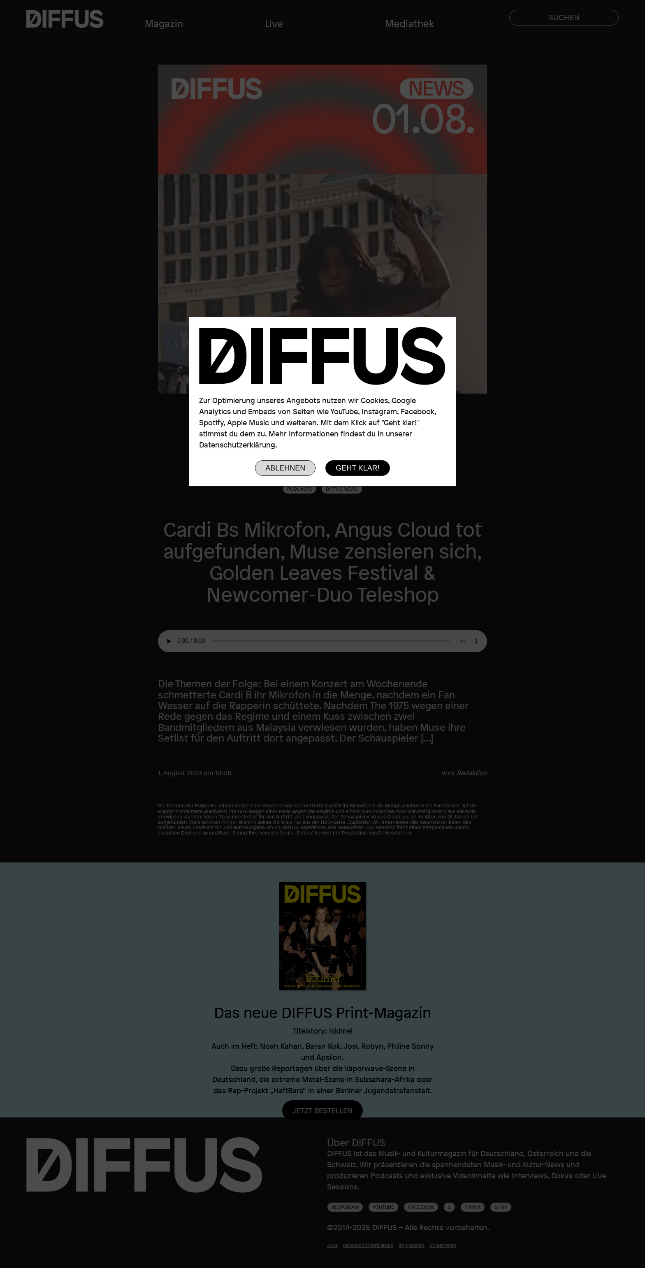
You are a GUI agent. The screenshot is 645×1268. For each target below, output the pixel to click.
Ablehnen (285, 468)
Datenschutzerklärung (237, 445)
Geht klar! (358, 468)
